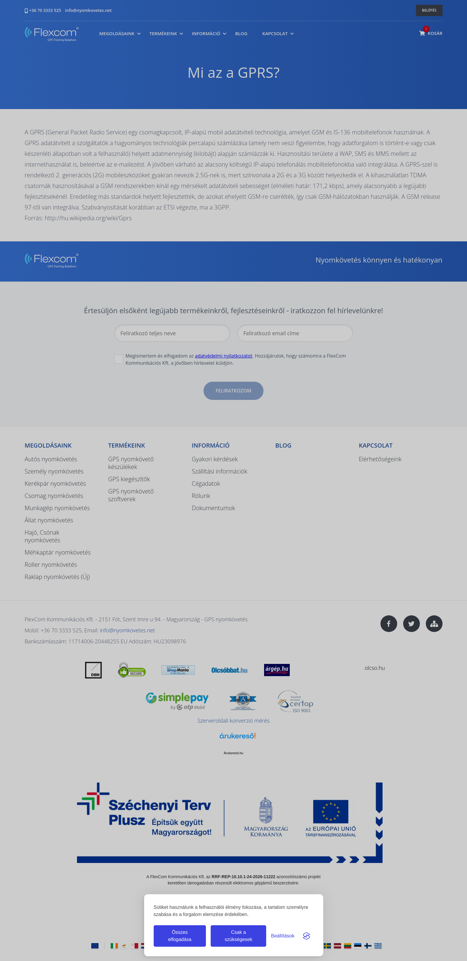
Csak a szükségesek (238, 936)
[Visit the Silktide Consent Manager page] (306, 936)
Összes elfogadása (179, 936)
